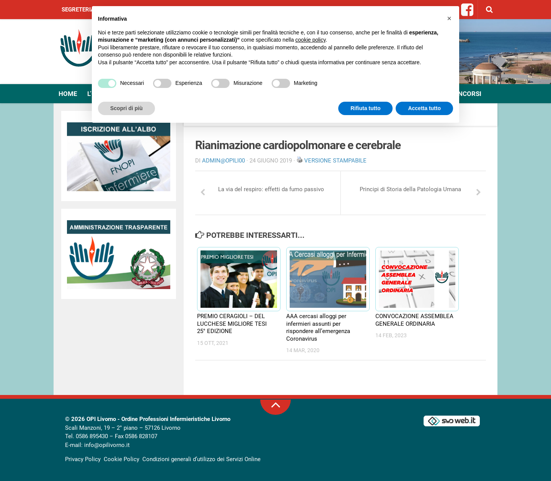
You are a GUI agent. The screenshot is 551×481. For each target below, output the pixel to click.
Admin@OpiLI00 (223, 160)
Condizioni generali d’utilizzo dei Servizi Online (201, 459)
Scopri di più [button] (126, 108)
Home (68, 94)
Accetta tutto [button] (424, 108)
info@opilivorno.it (107, 445)
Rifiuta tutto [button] (365, 108)
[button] (449, 18)
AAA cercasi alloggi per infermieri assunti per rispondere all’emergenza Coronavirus (318, 327)
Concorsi (465, 94)
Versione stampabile (335, 160)
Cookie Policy (121, 459)
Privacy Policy (83, 459)
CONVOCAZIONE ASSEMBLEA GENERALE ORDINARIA (414, 320)
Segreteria (78, 9)
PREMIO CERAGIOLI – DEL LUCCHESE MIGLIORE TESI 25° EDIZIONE (232, 324)
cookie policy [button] (310, 40)
